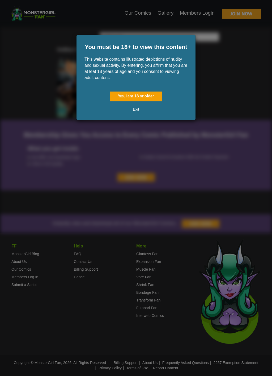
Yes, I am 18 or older (136, 96)
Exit (136, 109)
